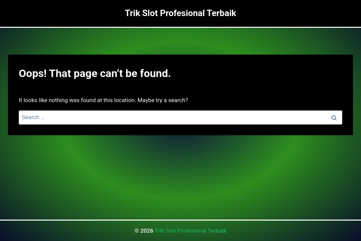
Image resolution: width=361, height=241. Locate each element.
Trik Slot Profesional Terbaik (191, 230)
